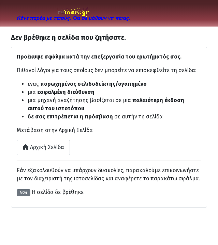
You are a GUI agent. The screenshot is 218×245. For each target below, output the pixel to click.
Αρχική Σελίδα (43, 147)
